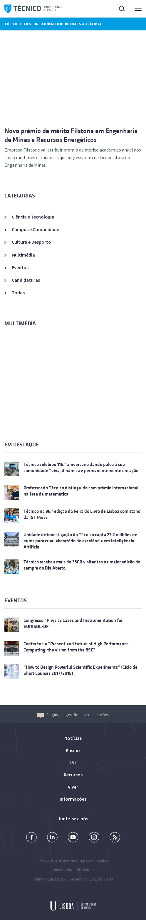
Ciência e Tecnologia (33, 217)
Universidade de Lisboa (73, 869)
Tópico (10, 24)
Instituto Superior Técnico (85, 861)
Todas (18, 292)
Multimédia (23, 255)
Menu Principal (138, 10)
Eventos (20, 267)
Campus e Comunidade (35, 229)
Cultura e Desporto (31, 242)
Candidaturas (26, 280)
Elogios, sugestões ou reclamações (73, 714)
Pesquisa (122, 9)
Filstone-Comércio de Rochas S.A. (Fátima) (62, 24)
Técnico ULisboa (33, 8)
